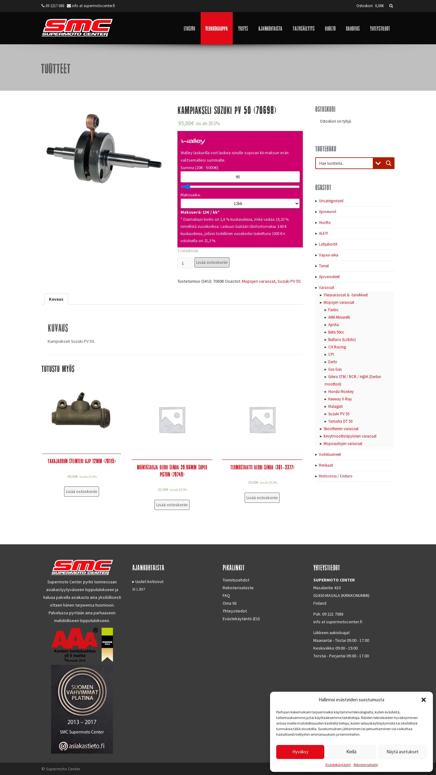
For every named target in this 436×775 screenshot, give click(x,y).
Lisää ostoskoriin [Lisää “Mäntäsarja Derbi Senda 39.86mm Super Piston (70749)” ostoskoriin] (172, 504)
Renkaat (326, 465)
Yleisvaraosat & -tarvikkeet (346, 295)
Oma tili (230, 603)
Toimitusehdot (236, 580)
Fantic (333, 309)
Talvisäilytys (304, 28)
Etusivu (189, 28)
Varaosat (326, 287)
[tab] (56, 299)
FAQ (226, 595)
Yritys (243, 28)
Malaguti (335, 406)
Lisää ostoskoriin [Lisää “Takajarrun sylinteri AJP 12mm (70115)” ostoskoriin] (81, 491)
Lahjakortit (328, 244)
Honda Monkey (341, 391)
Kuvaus (56, 299)
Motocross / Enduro (335, 476)
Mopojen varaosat (258, 281)
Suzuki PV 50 (288, 281)
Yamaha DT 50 (340, 421)
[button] (424, 700)
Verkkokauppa (216, 28)
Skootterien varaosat (341, 428)
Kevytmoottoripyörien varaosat (350, 436)
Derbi (332, 361)
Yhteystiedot (380, 28)
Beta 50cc (336, 332)
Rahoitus (353, 28)
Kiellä (351, 752)
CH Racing (337, 347)
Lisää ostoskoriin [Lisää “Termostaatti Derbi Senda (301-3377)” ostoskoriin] (262, 497)
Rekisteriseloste (366, 764)
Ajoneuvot (327, 211)
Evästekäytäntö (338, 764)
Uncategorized (331, 200)
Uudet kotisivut (149, 581)
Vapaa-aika (328, 255)
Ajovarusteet (329, 276)
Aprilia (333, 324)
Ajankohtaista (270, 28)
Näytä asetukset (402, 752)
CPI (331, 354)
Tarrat (324, 265)
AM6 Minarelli (339, 317)
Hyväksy (300, 752)
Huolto (330, 28)
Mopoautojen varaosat (343, 443)
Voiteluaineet (330, 454)
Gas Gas (335, 369)
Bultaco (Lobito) (342, 339)
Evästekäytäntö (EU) (241, 618)
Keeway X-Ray (340, 399)
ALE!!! (323, 233)
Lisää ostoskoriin (212, 262)
